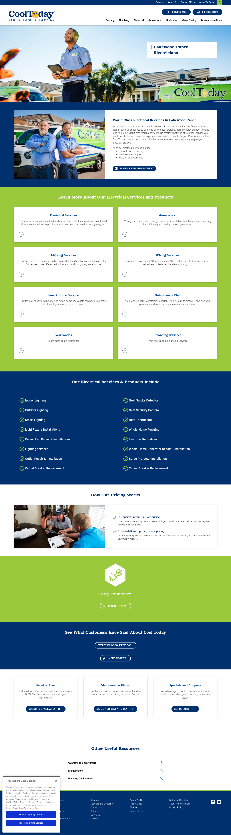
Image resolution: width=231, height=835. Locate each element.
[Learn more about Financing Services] (167, 343)
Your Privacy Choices (180, 803)
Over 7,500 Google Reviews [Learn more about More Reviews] (114, 645)
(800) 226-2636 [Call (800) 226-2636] (176, 12)
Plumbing (124, 20)
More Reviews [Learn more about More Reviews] (114, 658)
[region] (31, 804)
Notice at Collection (179, 800)
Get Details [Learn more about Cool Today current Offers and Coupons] (184, 708)
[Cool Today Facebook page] (213, 802)
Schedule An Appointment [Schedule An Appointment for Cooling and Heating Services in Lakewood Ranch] (134, 168)
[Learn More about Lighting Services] (64, 265)
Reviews (94, 800)
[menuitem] (159, 2)
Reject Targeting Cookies (31, 823)
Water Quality (189, 20)
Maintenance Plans (211, 20)
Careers (159, 2)
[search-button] (219, 2)
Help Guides (136, 803)
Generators (154, 20)
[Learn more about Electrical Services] (64, 225)
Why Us (94, 818)
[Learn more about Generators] (167, 225)
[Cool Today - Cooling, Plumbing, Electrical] (32, 15)
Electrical (139, 20)
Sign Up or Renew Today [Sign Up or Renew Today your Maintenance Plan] (114, 708)
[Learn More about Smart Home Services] (64, 304)
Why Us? (172, 2)
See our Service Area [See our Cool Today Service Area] (44, 708)
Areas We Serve (207, 2)
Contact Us (96, 807)
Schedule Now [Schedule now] (207, 12)
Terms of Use (137, 811)
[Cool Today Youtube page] (219, 802)
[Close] (56, 781)
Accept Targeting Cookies (31, 814)
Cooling (110, 20)
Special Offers (188, 2)
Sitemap (134, 807)
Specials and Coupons (101, 803)
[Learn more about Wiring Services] (167, 265)
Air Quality (171, 20)
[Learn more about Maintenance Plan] (167, 304)
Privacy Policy (176, 807)
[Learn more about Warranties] (64, 343)
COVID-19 (95, 814)
